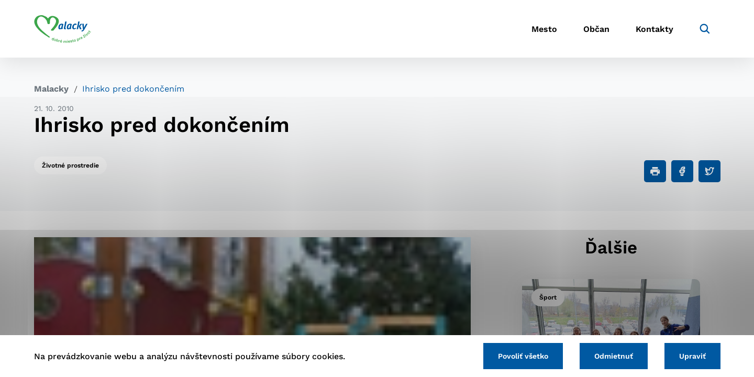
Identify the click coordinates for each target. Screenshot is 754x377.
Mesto (544, 29)
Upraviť (692, 356)
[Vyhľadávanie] (705, 29)
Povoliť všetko (523, 356)
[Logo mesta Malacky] (62, 29)
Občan (596, 29)
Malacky (51, 89)
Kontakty (654, 29)
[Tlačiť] (655, 171)
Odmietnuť (613, 356)
